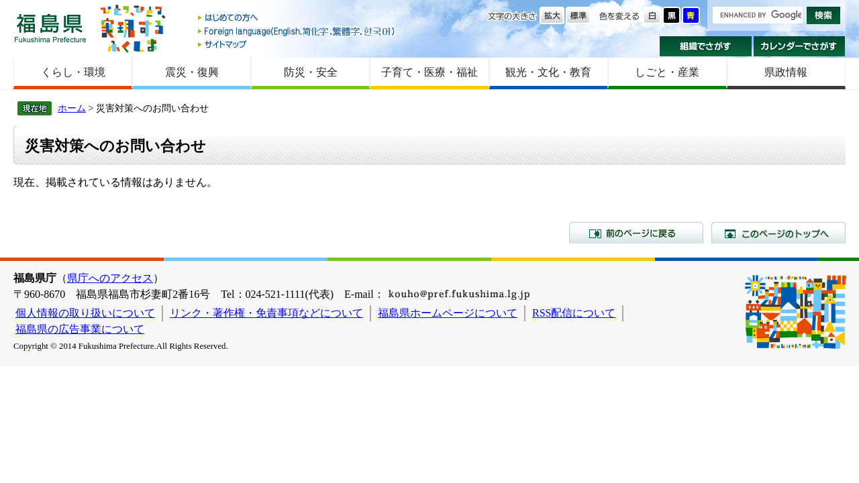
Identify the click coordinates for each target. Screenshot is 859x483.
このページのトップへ (778, 233)
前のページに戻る (636, 233)
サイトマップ (297, 44)
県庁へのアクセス (110, 278)
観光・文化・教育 (548, 72)
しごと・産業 (667, 72)
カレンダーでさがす (800, 46)
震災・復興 (192, 72)
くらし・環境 (73, 72)
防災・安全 (311, 72)
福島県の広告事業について (79, 329)
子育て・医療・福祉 (429, 72)
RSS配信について (573, 313)
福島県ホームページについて (447, 313)
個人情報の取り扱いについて (85, 313)
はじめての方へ (297, 18)
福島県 (50, 28)
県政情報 (785, 72)
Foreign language (297, 31)
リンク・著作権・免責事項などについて (266, 313)
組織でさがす (706, 46)
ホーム (72, 108)
